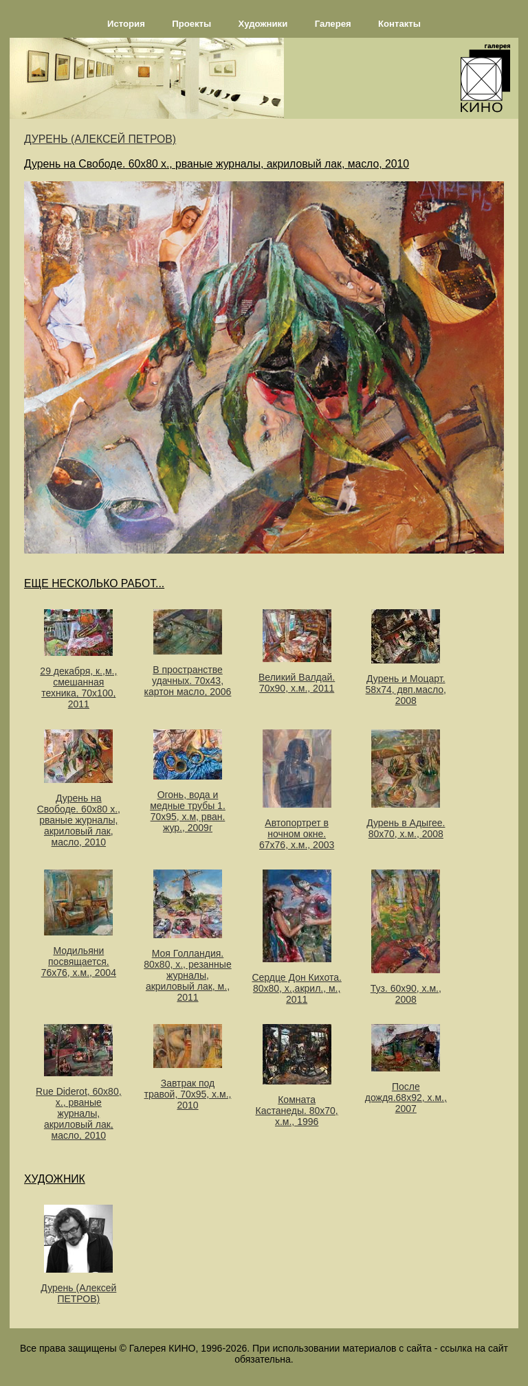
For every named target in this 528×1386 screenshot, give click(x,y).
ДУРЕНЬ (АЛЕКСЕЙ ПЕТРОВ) (100, 139)
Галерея (333, 24)
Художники (263, 24)
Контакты (399, 24)
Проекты (191, 24)
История (126, 24)
